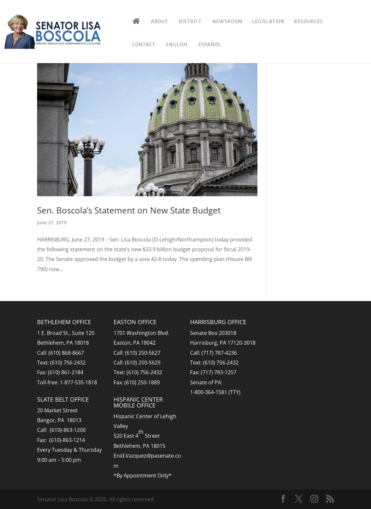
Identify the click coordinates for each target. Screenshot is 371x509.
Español (210, 44)
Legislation (268, 21)
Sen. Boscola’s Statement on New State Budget (129, 210)
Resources (308, 21)
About (159, 21)
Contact (144, 44)
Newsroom (228, 21)
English (177, 44)
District (190, 21)
